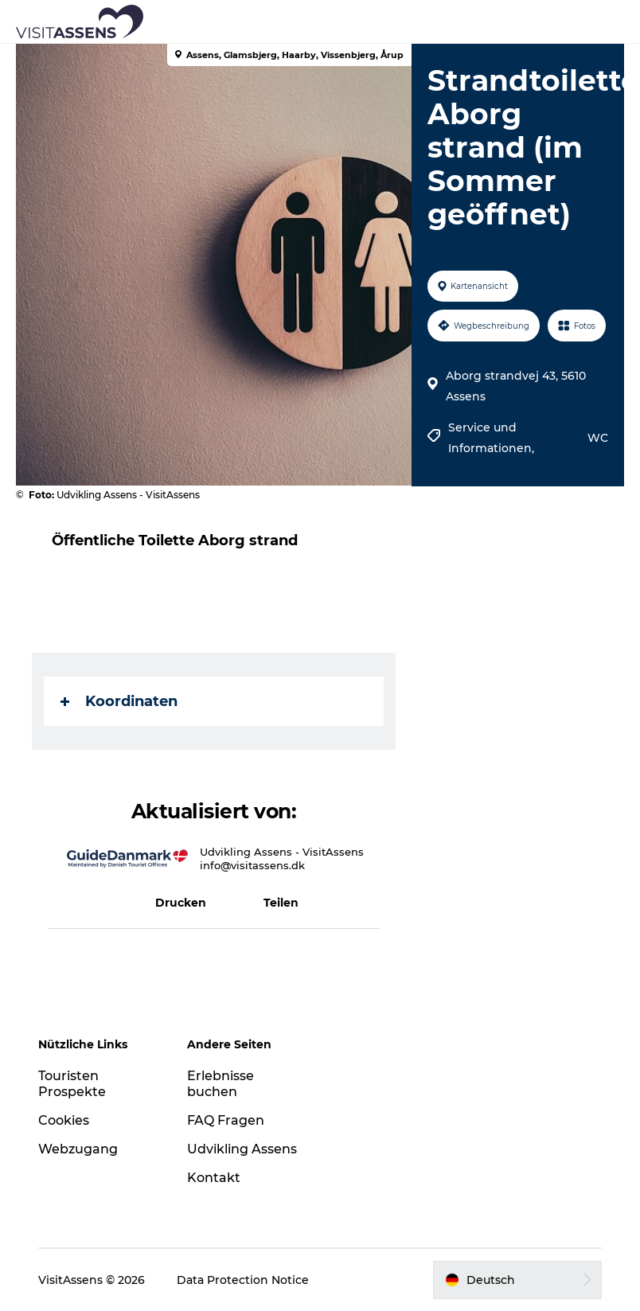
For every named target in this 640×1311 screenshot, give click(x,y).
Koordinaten (119, 701)
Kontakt (213, 1177)
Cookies (63, 1120)
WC (597, 438)
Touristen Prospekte (72, 1084)
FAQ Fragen (225, 1120)
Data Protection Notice (243, 1280)
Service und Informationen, (492, 437)
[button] (391, 21)
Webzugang (78, 1149)
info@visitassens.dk (252, 865)
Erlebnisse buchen (220, 1084)
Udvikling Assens (242, 1149)
